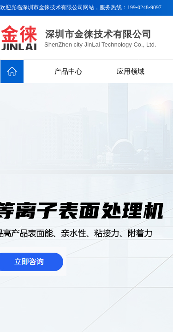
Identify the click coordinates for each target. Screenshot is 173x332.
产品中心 (68, 71)
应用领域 (130, 71)
